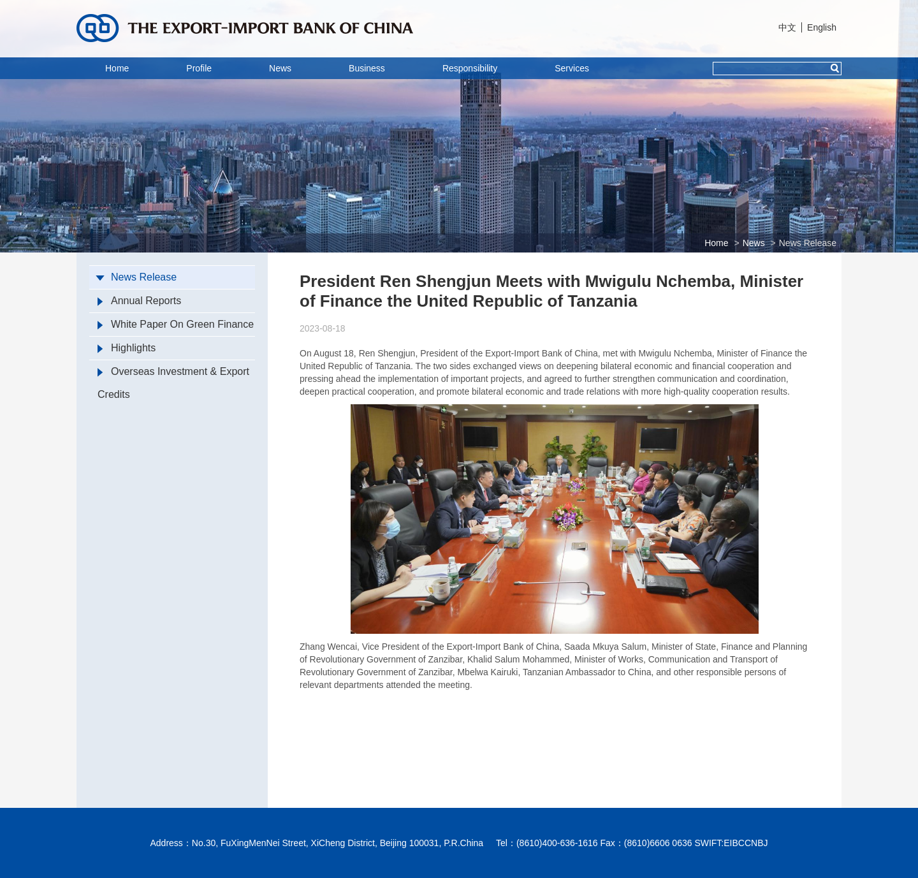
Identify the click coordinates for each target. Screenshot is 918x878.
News (280, 68)
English (821, 27)
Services (572, 68)
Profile (199, 68)
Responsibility (469, 68)
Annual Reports (139, 300)
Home (117, 68)
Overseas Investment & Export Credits (173, 383)
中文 (787, 27)
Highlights (127, 347)
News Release (807, 243)
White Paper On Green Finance (176, 324)
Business (367, 68)
